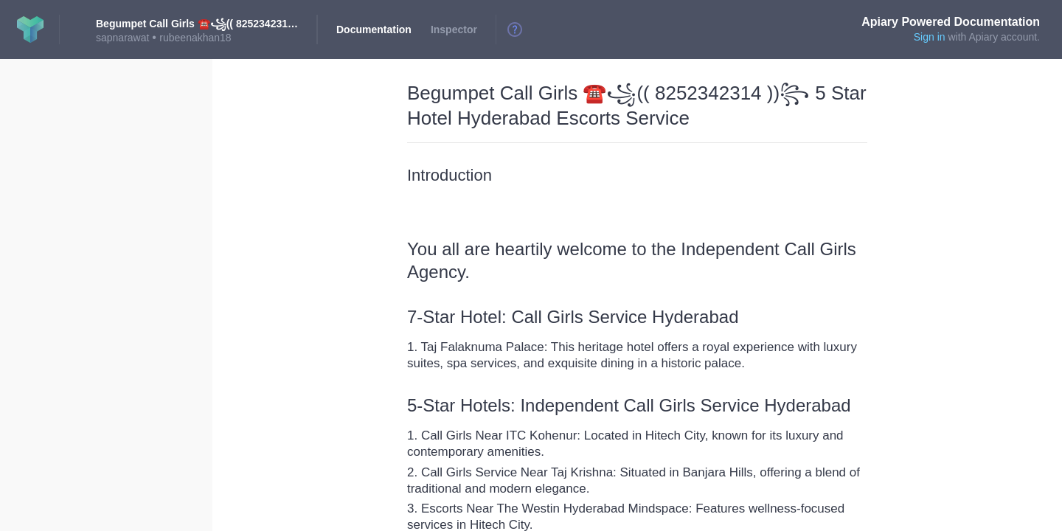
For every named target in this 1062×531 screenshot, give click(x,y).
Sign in (929, 37)
